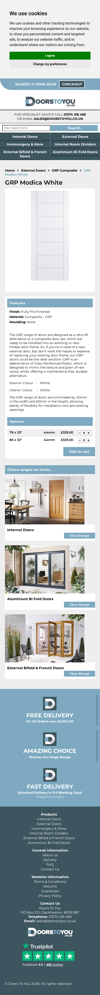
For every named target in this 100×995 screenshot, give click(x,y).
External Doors (75, 136)
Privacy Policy (50, 896)
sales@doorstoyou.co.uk (58, 119)
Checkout (72, 84)
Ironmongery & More (25, 144)
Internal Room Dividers (75, 144)
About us (50, 855)
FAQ (50, 864)
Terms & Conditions (50, 881)
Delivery (50, 860)
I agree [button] (50, 55)
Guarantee (50, 891)
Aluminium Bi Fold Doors (75, 152)
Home (10, 170)
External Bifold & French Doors (25, 154)
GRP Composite (64, 170)
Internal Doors (25, 136)
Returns (50, 886)
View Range (79, 536)
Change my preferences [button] (50, 64)
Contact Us (50, 869)
